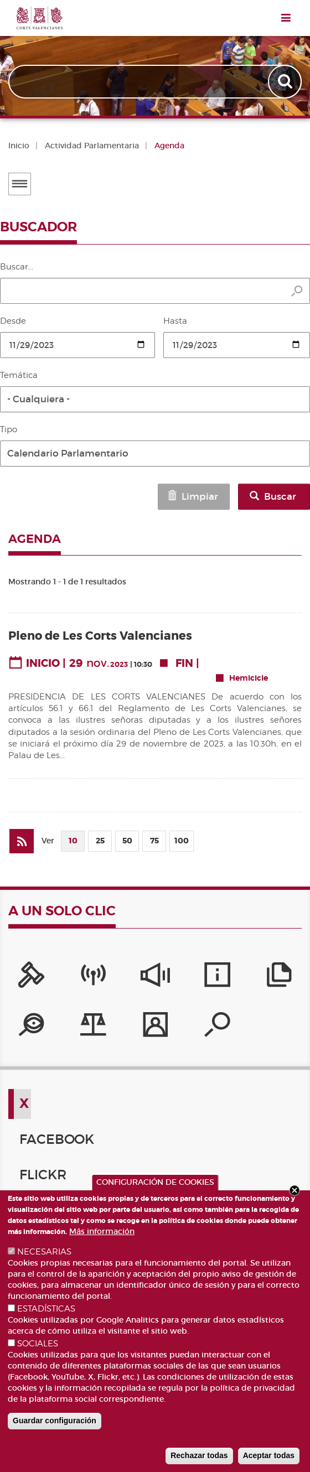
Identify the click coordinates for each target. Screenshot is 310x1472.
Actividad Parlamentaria (92, 146)
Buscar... (16, 267)
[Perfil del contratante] (155, 1028)
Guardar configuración (54, 1420)
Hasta (175, 321)
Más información (102, 1231)
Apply (286, 81)
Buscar (273, 496)
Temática (19, 375)
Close (294, 1190)
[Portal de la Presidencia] (31, 978)
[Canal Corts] (93, 978)
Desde (13, 321)
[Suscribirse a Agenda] (21, 841)
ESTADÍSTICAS (46, 1309)
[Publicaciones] (279, 978)
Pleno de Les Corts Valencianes (100, 636)
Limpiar (192, 496)
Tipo (8, 429)
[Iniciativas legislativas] (93, 1028)
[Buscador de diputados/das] (217, 1028)
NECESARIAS (44, 1252)
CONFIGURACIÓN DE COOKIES (155, 1182)
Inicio (18, 146)
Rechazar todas (199, 1455)
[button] (155, 399)
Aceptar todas (268, 1455)
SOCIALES (37, 1344)
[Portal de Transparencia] (31, 1028)
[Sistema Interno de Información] (155, 978)
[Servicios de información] (217, 978)
